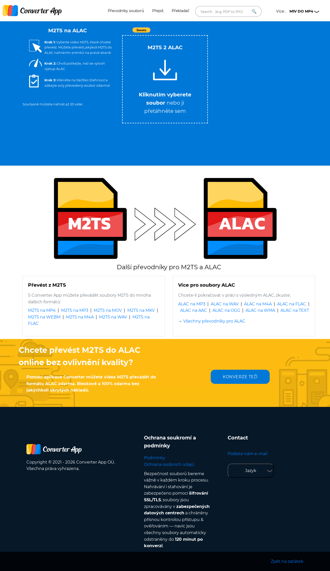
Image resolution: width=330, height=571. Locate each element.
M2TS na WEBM (44, 317)
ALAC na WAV (225, 304)
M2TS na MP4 (42, 310)
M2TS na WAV (113, 317)
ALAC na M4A (258, 304)
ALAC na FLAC (291, 304)
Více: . (294, 11)
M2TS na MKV (141, 310)
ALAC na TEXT (294, 310)
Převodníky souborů (126, 10)
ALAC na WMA (260, 310)
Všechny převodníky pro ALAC (214, 321)
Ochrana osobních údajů (169, 464)
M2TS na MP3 (74, 310)
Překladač (180, 10)
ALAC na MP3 (191, 304)
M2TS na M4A (80, 317)
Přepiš (157, 10)
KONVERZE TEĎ (240, 376)
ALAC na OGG (226, 310)
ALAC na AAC (193, 310)
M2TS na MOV (108, 310)
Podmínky (154, 457)
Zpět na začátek (287, 561)
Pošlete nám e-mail (247, 453)
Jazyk (250, 470)
